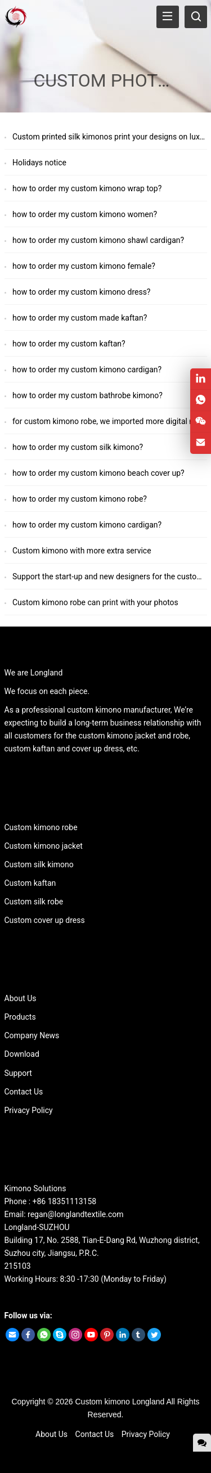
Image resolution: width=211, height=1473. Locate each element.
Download (22, 1053)
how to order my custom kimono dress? (81, 291)
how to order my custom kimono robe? (79, 498)
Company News (32, 1035)
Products (20, 1016)
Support (18, 1073)
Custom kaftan (30, 883)
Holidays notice (39, 162)
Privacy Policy (29, 1110)
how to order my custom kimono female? (83, 266)
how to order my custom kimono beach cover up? (98, 473)
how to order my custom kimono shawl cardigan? (98, 240)
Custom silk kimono (39, 864)
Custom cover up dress (45, 920)
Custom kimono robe (41, 827)
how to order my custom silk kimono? (77, 447)
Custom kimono (102, 1401)
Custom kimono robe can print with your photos (95, 602)
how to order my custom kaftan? (68, 343)
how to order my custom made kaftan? (79, 317)
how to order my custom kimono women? (84, 214)
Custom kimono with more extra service (81, 550)
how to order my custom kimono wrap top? (86, 188)
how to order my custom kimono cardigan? (86, 369)
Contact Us (24, 1091)
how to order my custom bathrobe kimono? (87, 395)
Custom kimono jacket (44, 845)
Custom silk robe (34, 901)
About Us (21, 998)
